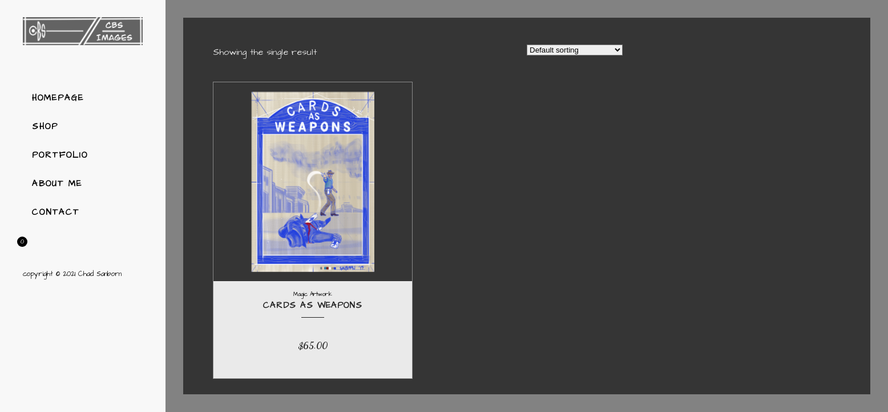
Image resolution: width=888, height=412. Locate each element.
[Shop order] (575, 50)
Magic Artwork (312, 294)
